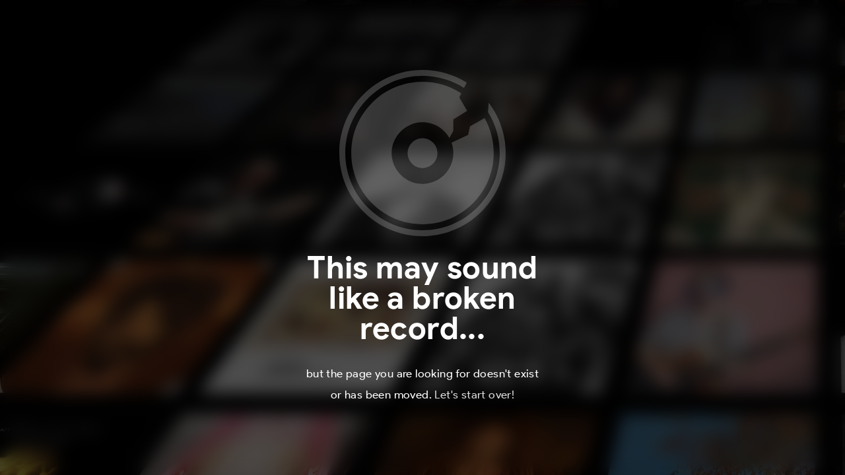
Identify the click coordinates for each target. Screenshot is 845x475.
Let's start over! (474, 394)
